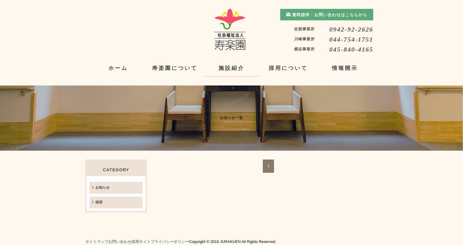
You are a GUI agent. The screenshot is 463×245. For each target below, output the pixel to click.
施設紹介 (231, 68)
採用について (288, 68)
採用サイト (141, 241)
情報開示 (345, 68)
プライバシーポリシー (170, 241)
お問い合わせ (119, 241)
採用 (98, 202)
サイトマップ (96, 241)
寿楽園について (175, 68)
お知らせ (102, 187)
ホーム (118, 68)
